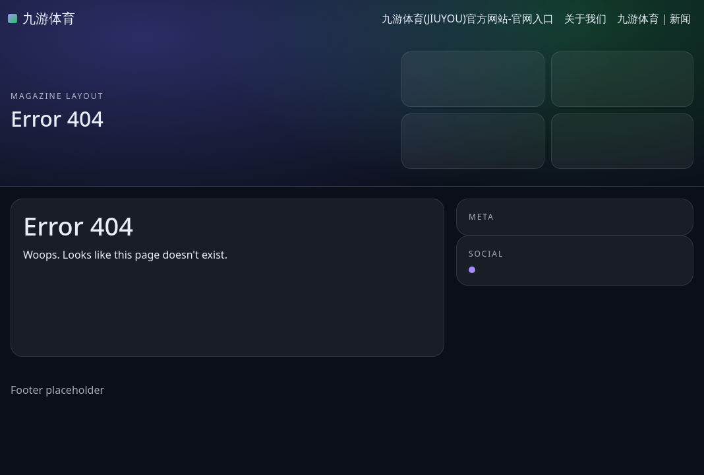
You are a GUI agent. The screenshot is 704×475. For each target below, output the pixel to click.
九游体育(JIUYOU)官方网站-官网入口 (468, 18)
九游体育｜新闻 (654, 18)
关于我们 (585, 18)
